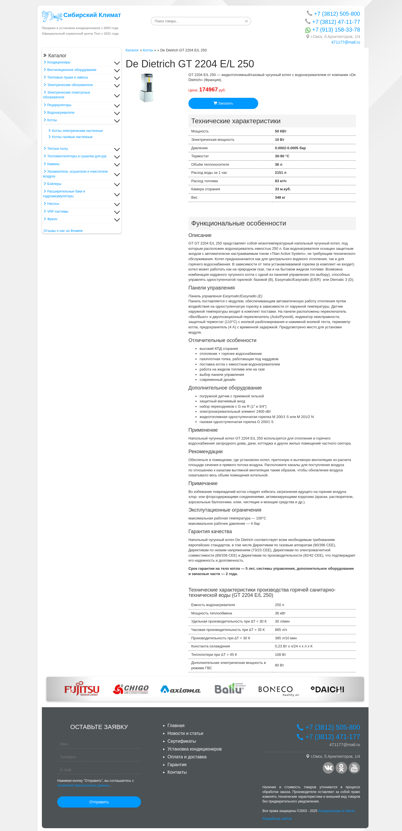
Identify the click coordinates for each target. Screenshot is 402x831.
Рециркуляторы (57, 105)
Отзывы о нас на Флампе (63, 231)
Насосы (51, 204)
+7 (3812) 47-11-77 (332, 21)
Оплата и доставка (187, 756)
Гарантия (177, 764)
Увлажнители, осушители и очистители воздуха (75, 174)
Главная (176, 725)
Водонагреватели (58, 113)
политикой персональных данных (83, 785)
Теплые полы (55, 149)
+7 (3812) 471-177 (328, 737)
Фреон (50, 219)
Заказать (223, 103)
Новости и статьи (185, 733)
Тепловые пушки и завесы (65, 77)
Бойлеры (52, 184)
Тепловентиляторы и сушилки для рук (74, 156)
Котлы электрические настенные (75, 131)
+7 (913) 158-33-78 (332, 30)
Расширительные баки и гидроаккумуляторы (64, 193)
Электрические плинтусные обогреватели (66, 95)
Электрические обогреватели (68, 85)
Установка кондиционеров (195, 749)
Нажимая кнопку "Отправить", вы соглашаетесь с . (95, 783)
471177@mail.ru (345, 42)
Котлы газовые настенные (70, 137)
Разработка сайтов (277, 819)
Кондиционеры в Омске (336, 811)
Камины (51, 164)
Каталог (132, 50)
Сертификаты (182, 741)
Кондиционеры (56, 62)
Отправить (99, 802)
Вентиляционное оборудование (69, 70)
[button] (70, 689)
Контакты (177, 772)
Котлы (50, 120)
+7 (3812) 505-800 (333, 13)
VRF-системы (55, 211)
